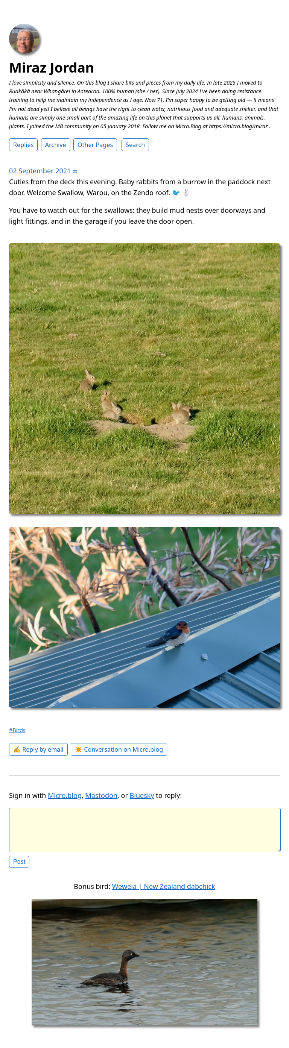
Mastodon (101, 795)
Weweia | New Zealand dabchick (163, 892)
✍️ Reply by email (38, 749)
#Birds (17, 730)
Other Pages (95, 145)
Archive (55, 145)
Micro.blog (65, 795)
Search (135, 145)
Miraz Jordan (51, 67)
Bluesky (142, 795)
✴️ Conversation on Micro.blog (119, 749)
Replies (23, 145)
